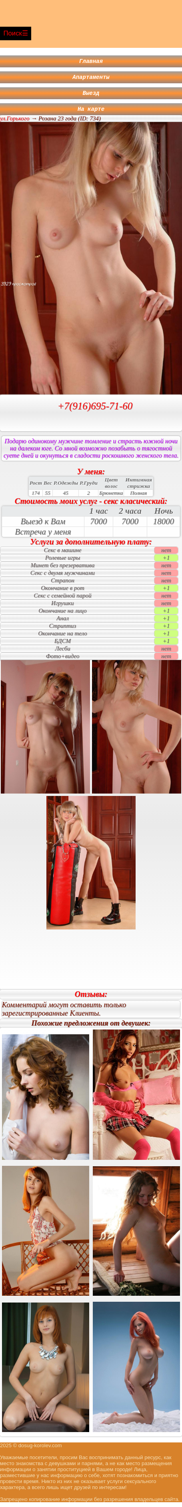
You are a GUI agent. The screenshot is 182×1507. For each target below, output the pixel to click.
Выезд (91, 96)
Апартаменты (90, 79)
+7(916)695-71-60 (95, 410)
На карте (91, 113)
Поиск (12, 33)
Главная (91, 62)
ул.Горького (14, 123)
